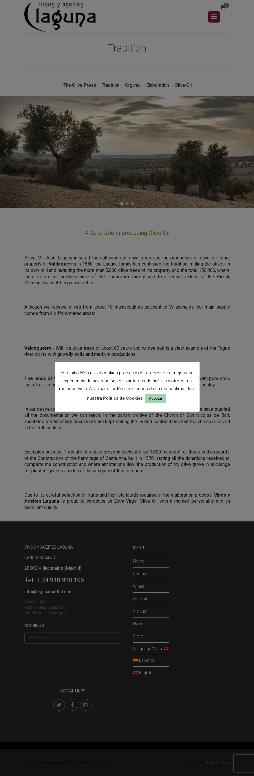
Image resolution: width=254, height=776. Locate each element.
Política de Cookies (123, 398)
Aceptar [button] (155, 398)
